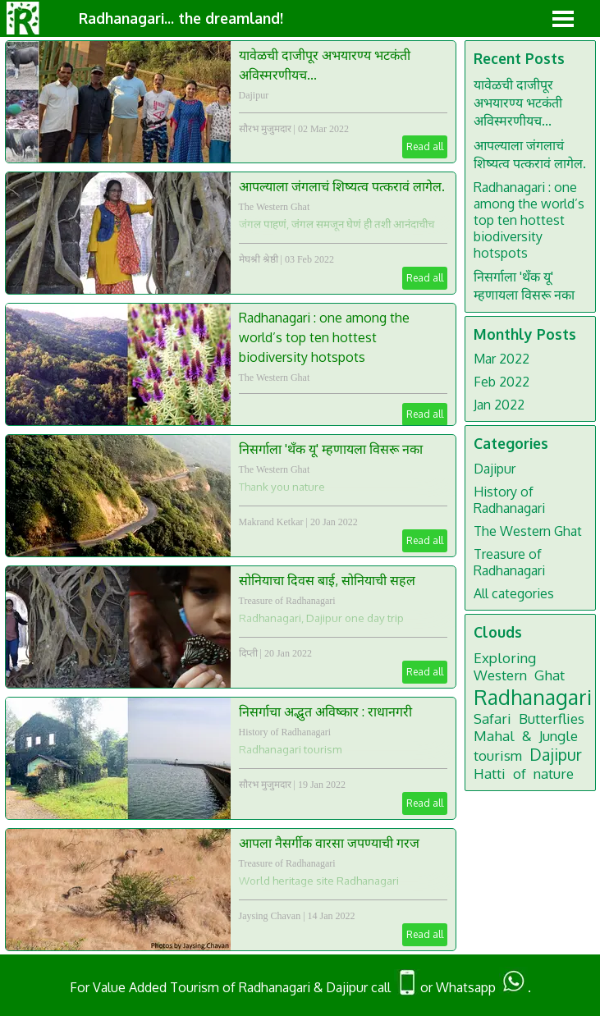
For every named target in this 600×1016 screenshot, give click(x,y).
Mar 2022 (501, 358)
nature (554, 773)
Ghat (549, 675)
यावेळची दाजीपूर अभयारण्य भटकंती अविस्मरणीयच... (518, 102)
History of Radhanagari (285, 732)
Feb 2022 (501, 381)
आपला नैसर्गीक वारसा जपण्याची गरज (329, 843)
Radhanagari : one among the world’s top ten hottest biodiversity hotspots (324, 337)
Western (500, 675)
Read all (424, 146)
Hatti (490, 773)
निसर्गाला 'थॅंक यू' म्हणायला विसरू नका (331, 449)
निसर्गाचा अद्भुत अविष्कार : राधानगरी (325, 711)
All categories (514, 593)
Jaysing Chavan (270, 916)
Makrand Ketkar (271, 522)
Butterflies (551, 718)
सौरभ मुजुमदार (265, 129)
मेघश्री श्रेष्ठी (258, 259)
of (519, 773)
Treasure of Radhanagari (287, 600)
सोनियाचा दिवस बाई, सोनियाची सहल (327, 580)
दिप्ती (248, 653)
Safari (492, 718)
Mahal (494, 735)
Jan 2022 (499, 404)
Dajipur (254, 95)
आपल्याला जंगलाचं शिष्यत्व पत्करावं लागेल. (342, 186)
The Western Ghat (274, 207)
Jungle (558, 735)
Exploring (505, 657)
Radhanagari (533, 697)
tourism (498, 755)
